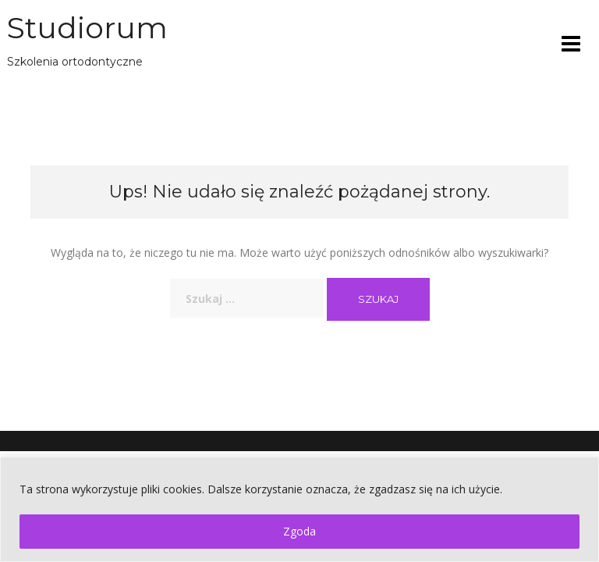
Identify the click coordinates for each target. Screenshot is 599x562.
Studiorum (87, 27)
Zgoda (299, 531)
